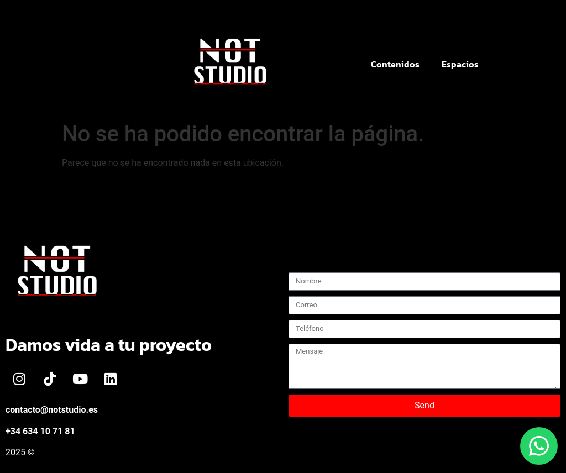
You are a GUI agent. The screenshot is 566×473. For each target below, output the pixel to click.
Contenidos (395, 64)
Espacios (460, 64)
